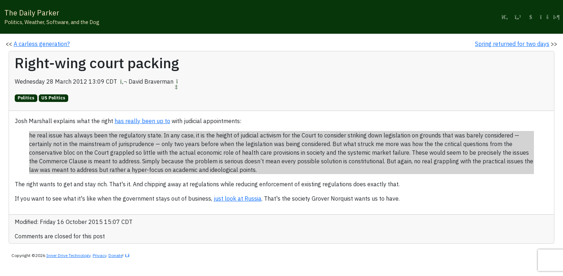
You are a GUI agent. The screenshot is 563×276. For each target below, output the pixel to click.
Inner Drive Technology (68, 255)
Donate (115, 255)
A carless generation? (42, 43)
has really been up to (142, 121)
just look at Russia (237, 198)
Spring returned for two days (512, 43)
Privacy (99, 255)
